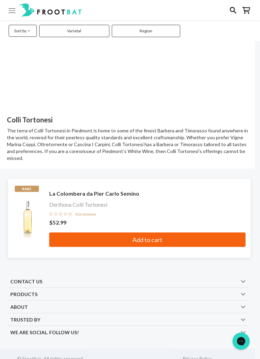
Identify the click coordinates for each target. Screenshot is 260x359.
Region (146, 30)
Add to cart (147, 239)
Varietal (74, 30)
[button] (130, 10)
